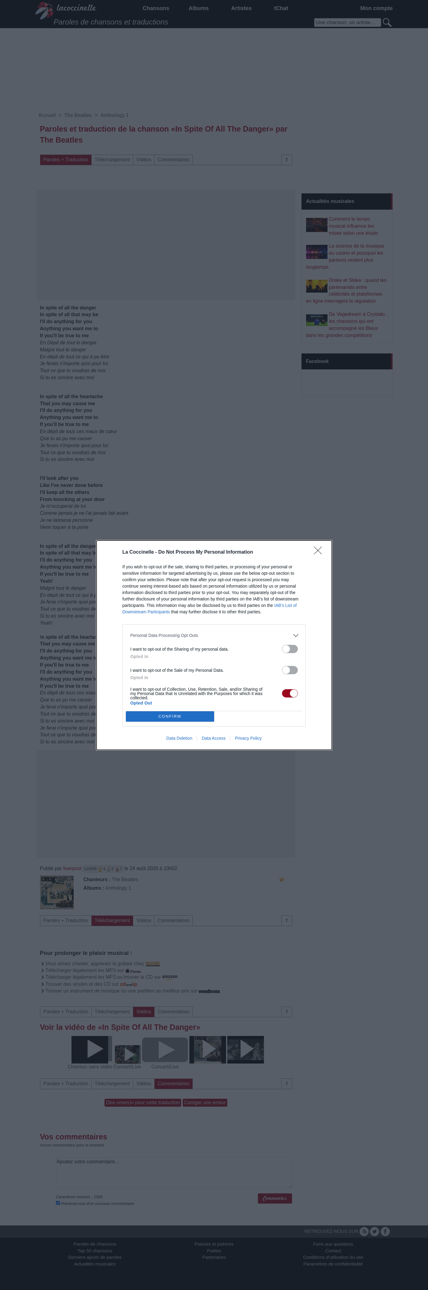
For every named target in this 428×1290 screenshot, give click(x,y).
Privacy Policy (248, 738)
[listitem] (214, 635)
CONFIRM (170, 716)
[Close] (320, 552)
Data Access (213, 738)
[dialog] (214, 645)
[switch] (290, 649)
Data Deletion (179, 738)
